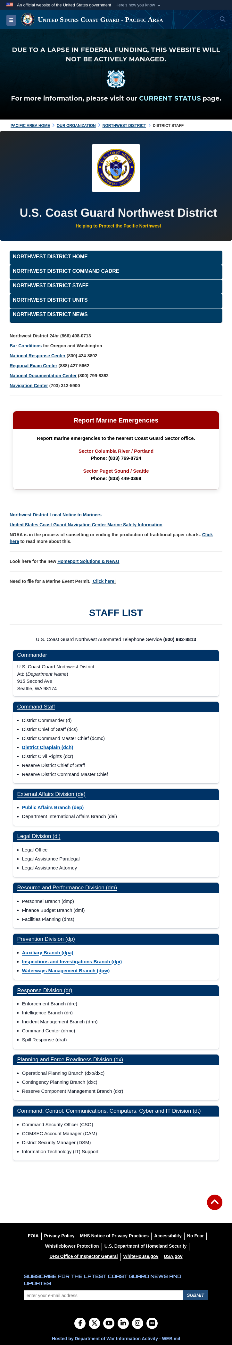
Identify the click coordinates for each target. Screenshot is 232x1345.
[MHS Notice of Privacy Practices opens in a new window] (114, 1235)
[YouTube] (108, 1323)
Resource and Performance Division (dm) (67, 888)
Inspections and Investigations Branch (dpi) (72, 961)
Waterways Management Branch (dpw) (66, 970)
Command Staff (36, 707)
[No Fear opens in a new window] (195, 1235)
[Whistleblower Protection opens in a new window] (72, 1246)
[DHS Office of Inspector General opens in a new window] (83, 1256)
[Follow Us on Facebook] (80, 1323)
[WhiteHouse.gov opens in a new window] (141, 1256)
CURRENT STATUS (170, 98)
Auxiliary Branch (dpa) (47, 952)
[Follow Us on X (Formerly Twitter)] (94, 1323)
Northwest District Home (50, 256)
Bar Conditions (26, 345)
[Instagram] (137, 1323)
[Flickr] (152, 1323)
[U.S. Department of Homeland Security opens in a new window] (145, 1246)
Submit (195, 1295)
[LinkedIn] (123, 1323)
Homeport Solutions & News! (88, 561)
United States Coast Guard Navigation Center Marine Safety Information (86, 524)
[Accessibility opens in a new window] (168, 1235)
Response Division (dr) (44, 990)
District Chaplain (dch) (47, 747)
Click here (103, 581)
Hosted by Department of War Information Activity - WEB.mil (116, 1338)
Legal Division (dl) (39, 836)
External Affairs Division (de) (51, 794)
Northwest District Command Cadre (66, 271)
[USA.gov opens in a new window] (173, 1256)
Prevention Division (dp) (46, 939)
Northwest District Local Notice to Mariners (56, 514)
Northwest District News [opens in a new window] (50, 314)
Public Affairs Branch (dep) (53, 807)
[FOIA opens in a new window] (33, 1235)
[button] (138, 5)
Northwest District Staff (50, 285)
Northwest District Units (50, 300)
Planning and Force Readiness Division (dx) (70, 1059)
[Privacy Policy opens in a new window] (59, 1235)
